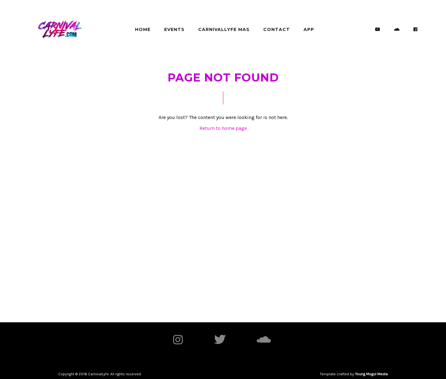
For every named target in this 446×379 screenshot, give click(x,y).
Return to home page (223, 128)
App (309, 29)
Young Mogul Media (371, 374)
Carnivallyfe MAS (224, 29)
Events (174, 29)
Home (143, 29)
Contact (276, 29)
